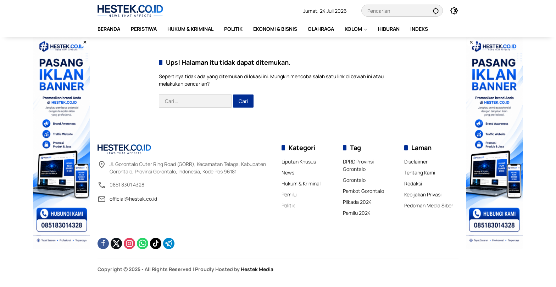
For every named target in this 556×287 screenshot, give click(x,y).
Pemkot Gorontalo (363, 191)
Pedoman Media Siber (428, 205)
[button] (436, 11)
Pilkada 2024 (357, 202)
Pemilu (289, 194)
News (288, 172)
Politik (288, 205)
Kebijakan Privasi (422, 194)
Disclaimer (416, 161)
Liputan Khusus (299, 161)
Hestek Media (257, 269)
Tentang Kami (419, 172)
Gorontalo (354, 180)
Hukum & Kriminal (301, 183)
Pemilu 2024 (357, 212)
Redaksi (413, 183)
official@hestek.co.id (133, 198)
